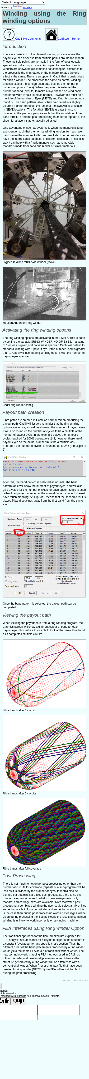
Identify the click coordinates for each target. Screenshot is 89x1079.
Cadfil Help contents (22, 38)
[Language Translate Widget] (23, 2)
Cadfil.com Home (62, 38)
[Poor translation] (18, 1001)
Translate (22, 7)
